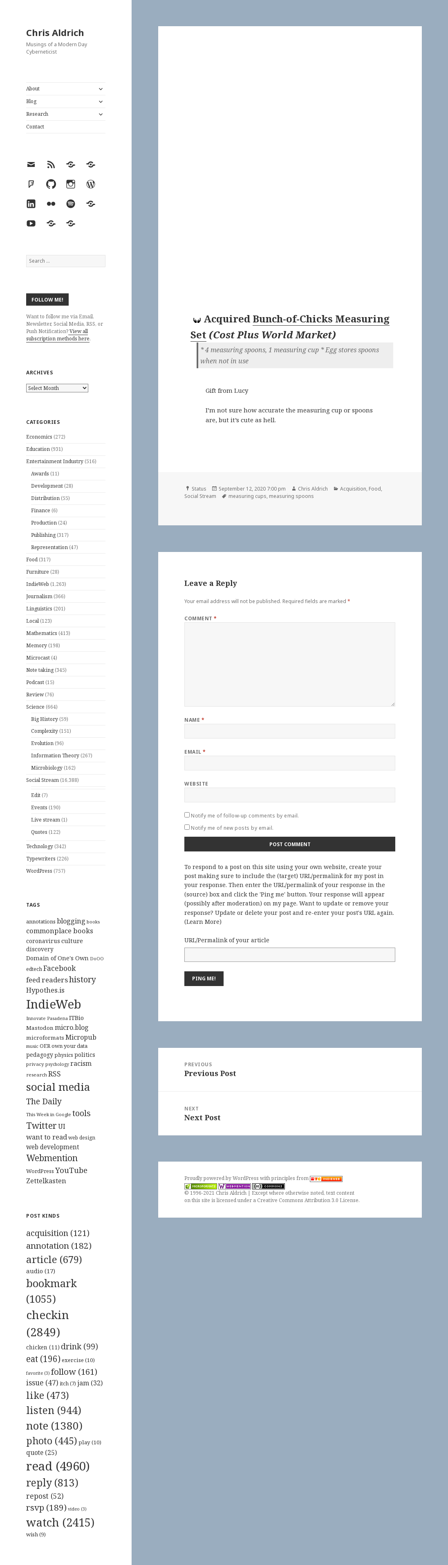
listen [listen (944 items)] (53, 1410)
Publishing (43, 534)
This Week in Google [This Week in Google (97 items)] (48, 1114)
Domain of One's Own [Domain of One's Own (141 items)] (57, 958)
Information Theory (55, 755)
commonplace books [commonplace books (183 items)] (59, 930)
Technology (39, 846)
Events (39, 807)
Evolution (42, 743)
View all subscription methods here (58, 335)
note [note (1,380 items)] (54, 1425)
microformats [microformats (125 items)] (45, 1037)
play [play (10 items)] (89, 1442)
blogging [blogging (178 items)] (71, 920)
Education (38, 449)
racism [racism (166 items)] (81, 1063)
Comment (200, 618)
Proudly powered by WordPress (222, 1178)
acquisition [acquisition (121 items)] (58, 1232)
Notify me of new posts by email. (232, 827)
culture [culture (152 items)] (72, 941)
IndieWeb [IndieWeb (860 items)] (53, 1004)
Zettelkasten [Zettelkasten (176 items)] (46, 1180)
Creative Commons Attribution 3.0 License (307, 1200)
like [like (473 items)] (47, 1395)
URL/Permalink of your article (226, 940)
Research (37, 113)
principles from (307, 1178)
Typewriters (41, 858)
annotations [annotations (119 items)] (41, 921)
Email (195, 751)
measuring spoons (291, 496)
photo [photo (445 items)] (51, 1440)
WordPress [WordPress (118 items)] (40, 1171)
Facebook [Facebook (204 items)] (59, 968)
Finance (40, 510)
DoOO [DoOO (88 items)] (97, 959)
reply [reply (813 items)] (52, 1482)
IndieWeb (37, 584)
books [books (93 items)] (93, 922)
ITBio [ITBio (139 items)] (76, 1018)
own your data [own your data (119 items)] (69, 1045)
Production (44, 522)
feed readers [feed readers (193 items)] (47, 979)
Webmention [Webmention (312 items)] (52, 1158)
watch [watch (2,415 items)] (60, 1522)
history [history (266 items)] (82, 979)
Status (199, 488)
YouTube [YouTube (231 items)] (71, 1170)
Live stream (45, 819)
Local (32, 620)
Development (47, 485)
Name (194, 719)
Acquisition (353, 488)
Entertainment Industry (54, 461)
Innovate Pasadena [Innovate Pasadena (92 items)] (47, 1018)
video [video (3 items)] (77, 1509)
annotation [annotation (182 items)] (59, 1245)
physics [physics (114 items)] (63, 1054)
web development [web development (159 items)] (52, 1147)
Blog (31, 101)
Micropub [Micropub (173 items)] (80, 1037)
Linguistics (39, 608)
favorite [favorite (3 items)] (38, 1373)
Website (196, 783)
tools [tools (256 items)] (81, 1113)
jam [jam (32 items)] (90, 1382)
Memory (36, 645)
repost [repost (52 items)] (45, 1496)
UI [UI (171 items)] (61, 1126)
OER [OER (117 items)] (45, 1045)
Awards (40, 473)
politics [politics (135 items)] (84, 1054)
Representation (49, 547)
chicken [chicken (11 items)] (43, 1347)
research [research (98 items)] (36, 1075)
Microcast (38, 657)
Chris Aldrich (55, 32)
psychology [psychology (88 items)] (57, 1064)
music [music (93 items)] (32, 1046)
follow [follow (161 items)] (74, 1371)
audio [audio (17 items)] (40, 1271)
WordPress (39, 870)
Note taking (40, 670)
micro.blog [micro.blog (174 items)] (72, 1027)
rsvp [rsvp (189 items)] (46, 1507)
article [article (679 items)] (54, 1259)
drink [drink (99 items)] (79, 1346)
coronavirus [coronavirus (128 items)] (43, 941)
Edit (35, 795)
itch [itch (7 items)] (68, 1383)
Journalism (39, 596)
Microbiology (47, 767)
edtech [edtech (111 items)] (34, 969)
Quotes (39, 832)
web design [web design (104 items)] (81, 1137)
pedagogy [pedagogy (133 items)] (39, 1054)
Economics (39, 436)
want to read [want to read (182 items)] (46, 1137)
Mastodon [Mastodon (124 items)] (40, 1027)
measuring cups (247, 496)
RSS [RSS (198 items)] (54, 1074)
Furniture (37, 571)
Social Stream (42, 780)
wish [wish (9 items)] (36, 1534)
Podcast (35, 682)
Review (35, 694)
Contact (35, 126)
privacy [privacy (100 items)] (35, 1064)
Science (35, 706)
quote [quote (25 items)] (41, 1452)
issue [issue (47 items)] (42, 1382)
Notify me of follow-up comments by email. (245, 815)
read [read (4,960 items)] (58, 1466)
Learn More (203, 921)
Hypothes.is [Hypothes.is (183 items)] (45, 990)
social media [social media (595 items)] (58, 1086)
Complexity (44, 730)
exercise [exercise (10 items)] (78, 1360)
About (33, 88)
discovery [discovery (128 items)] (40, 949)
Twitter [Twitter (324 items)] (41, 1125)
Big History (44, 719)
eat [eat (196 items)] (43, 1359)
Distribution (45, 498)
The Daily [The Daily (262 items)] (44, 1101)
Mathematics (41, 633)
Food (32, 559)
